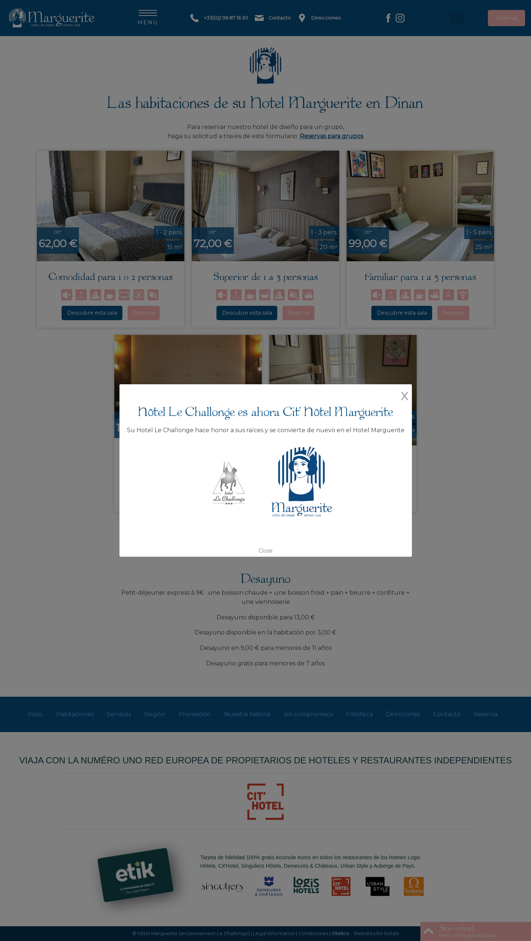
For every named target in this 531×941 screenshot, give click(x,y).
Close (265, 551)
